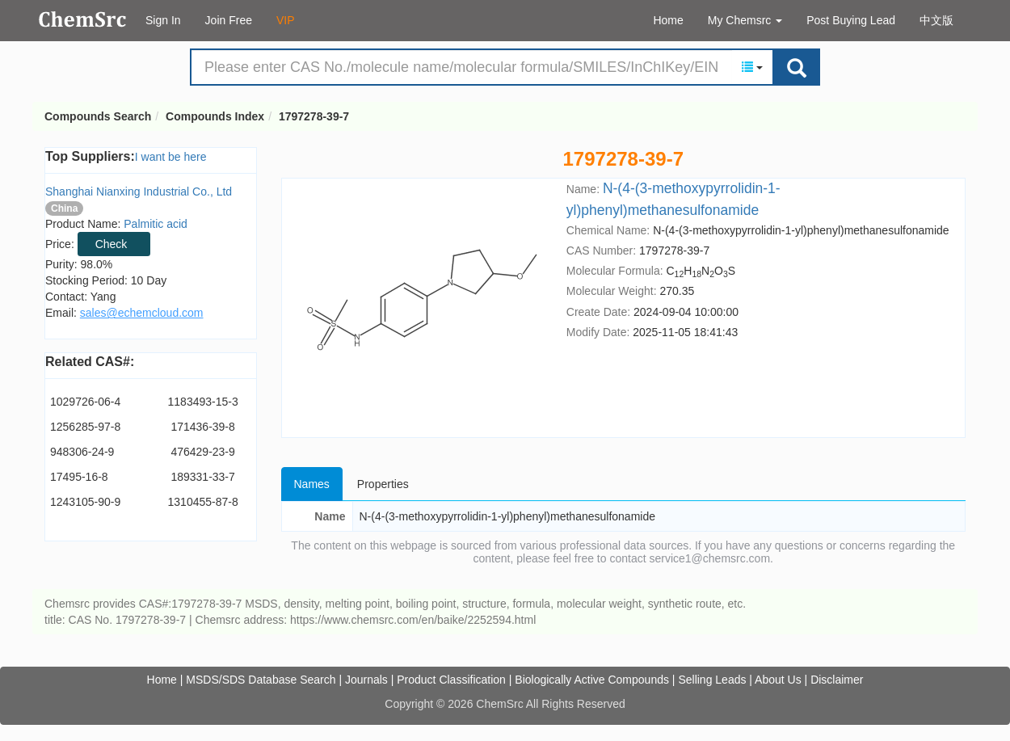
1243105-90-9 (85, 501)
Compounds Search (82, 19)
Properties (383, 484)
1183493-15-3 (203, 401)
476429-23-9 (202, 451)
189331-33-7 (202, 476)
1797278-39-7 (314, 116)
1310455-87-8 (203, 501)
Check (111, 244)
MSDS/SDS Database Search (260, 679)
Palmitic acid (155, 223)
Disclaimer (836, 679)
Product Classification (451, 679)
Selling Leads (712, 679)
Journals (366, 679)
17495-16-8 (79, 476)
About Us (778, 679)
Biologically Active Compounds (592, 679)
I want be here (171, 156)
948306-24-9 (82, 451)
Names (312, 484)
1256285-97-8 (85, 426)
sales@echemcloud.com (142, 312)
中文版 (936, 20)
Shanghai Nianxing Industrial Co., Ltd (138, 191)
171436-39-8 (202, 426)
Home (668, 20)
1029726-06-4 (85, 401)
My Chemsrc (745, 20)
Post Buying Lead (850, 20)
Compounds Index (215, 116)
